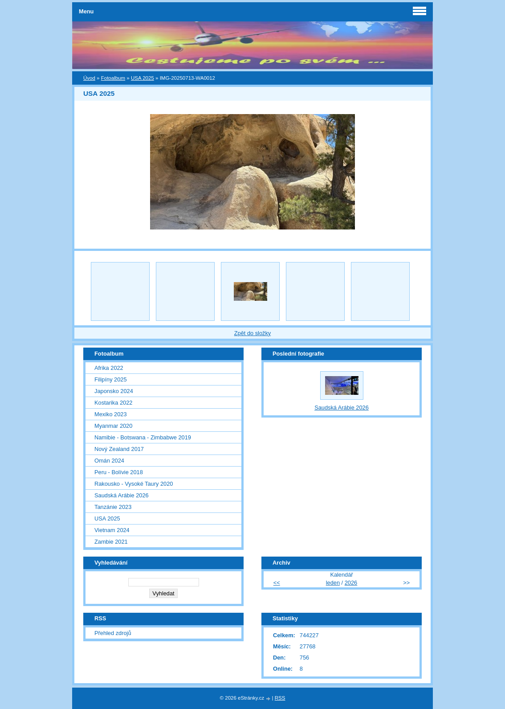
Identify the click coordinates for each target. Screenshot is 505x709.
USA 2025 (142, 78)
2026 (351, 582)
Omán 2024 (109, 460)
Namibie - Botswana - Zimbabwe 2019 (142, 437)
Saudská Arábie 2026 (121, 495)
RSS (280, 698)
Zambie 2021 (111, 541)
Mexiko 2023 (110, 414)
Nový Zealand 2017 (119, 449)
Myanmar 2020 (113, 425)
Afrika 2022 (108, 368)
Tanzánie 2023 (112, 507)
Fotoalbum (113, 78)
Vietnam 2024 (112, 530)
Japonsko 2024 (113, 391)
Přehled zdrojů (112, 633)
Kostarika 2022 (113, 402)
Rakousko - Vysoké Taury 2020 (133, 483)
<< (276, 582)
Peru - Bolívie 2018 (118, 472)
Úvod (89, 78)
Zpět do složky (252, 333)
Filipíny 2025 (110, 379)
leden (333, 582)
